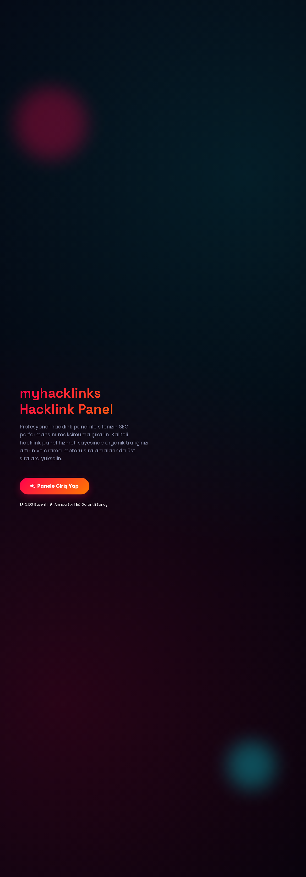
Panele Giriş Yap (54, 485)
